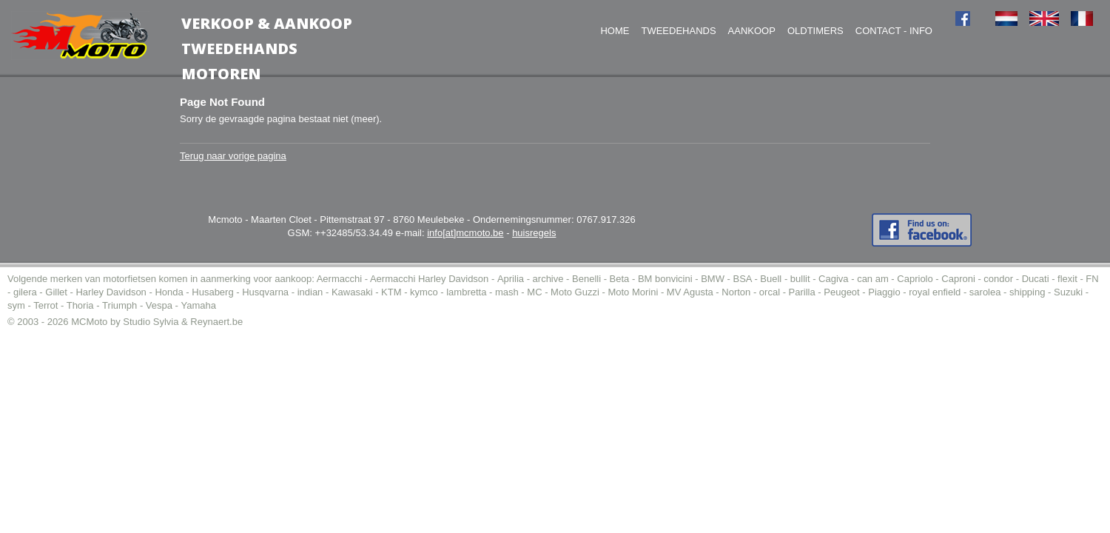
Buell (770, 278)
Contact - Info (893, 30)
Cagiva (833, 278)
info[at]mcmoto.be (465, 232)
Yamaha (198, 305)
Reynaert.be (216, 321)
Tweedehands (678, 30)
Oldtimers (815, 30)
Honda (169, 292)
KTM (391, 292)
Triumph (119, 305)
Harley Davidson (110, 292)
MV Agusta (690, 292)
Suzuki (1068, 292)
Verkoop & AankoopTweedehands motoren (266, 48)
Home (614, 30)
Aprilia (510, 278)
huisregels (534, 232)
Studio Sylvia (150, 321)
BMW (712, 278)
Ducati (1035, 278)
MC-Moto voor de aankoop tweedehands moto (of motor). (80, 35)
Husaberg (212, 292)
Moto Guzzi (575, 292)
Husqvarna (265, 292)
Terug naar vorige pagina (233, 155)
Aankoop (752, 30)
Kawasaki (352, 292)
